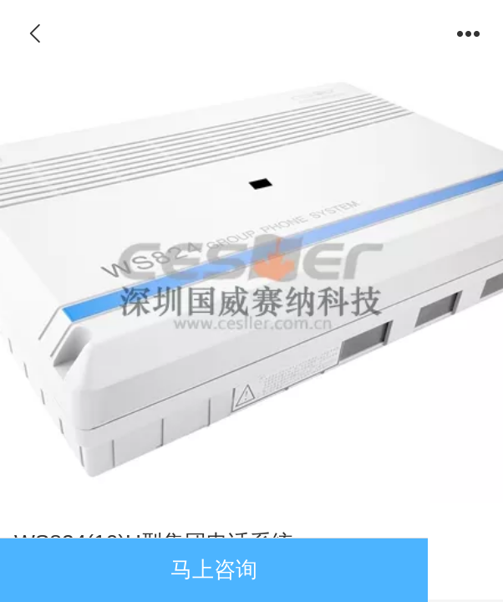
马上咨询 (213, 569)
